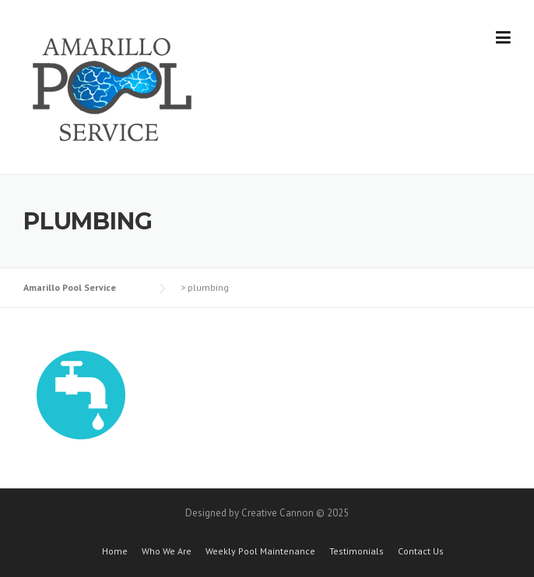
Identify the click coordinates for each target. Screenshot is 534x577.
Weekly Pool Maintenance (260, 551)
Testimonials (356, 551)
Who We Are (166, 551)
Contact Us (421, 551)
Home (115, 551)
